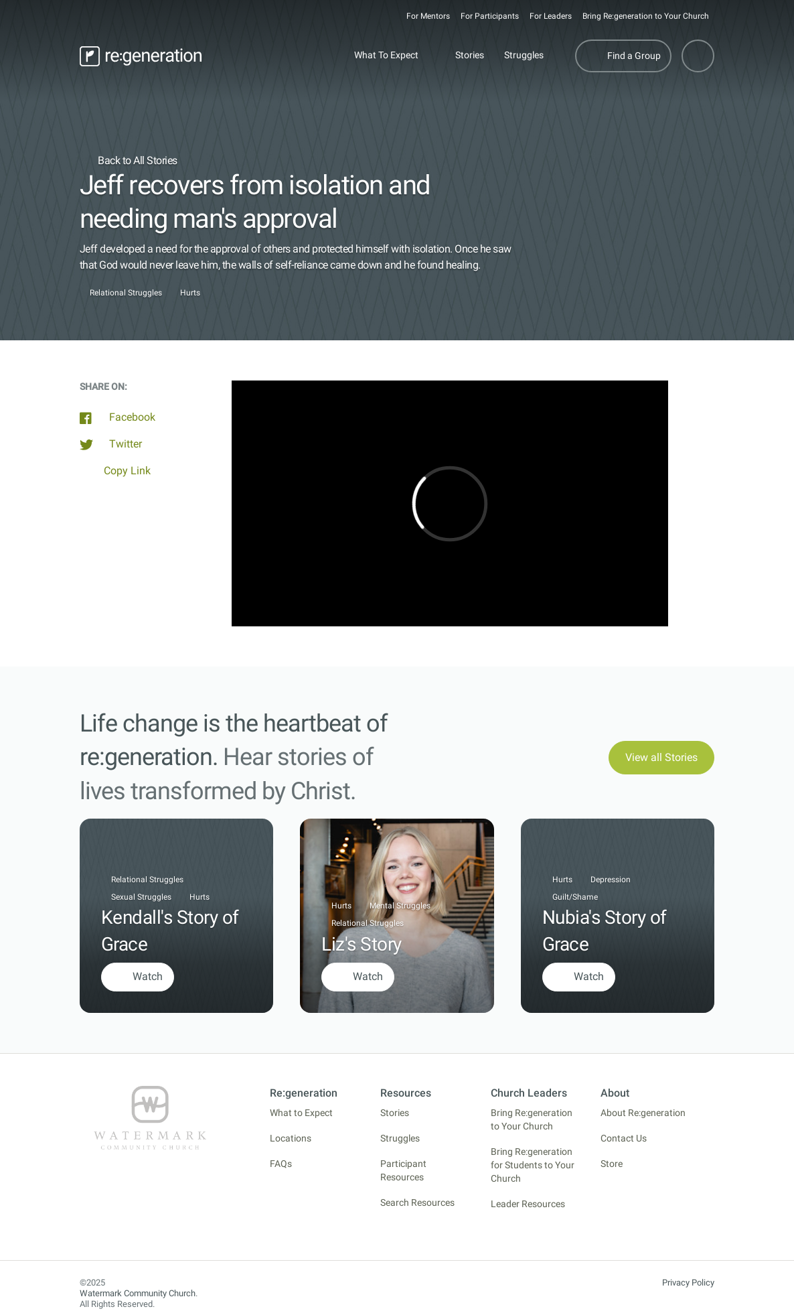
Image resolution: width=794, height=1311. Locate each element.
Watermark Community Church (137, 1293)
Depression (610, 879)
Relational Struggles (126, 293)
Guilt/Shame (575, 897)
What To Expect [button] (386, 55)
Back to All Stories (128, 160)
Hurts (190, 293)
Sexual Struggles (141, 897)
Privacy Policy (688, 1283)
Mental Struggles (400, 905)
